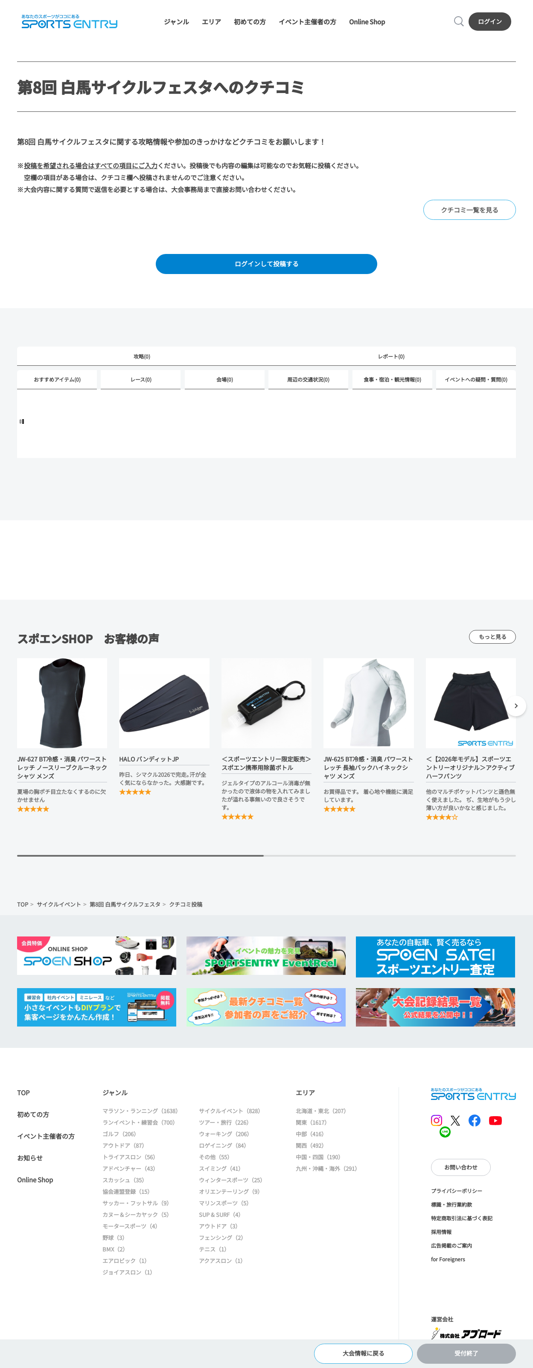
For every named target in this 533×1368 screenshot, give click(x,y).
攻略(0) (142, 359)
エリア (211, 22)
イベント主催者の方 (307, 22)
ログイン (490, 22)
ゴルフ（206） (120, 1137)
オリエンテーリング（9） (231, 1195)
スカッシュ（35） (124, 1183)
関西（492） (311, 1149)
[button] (516, 711)
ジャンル (176, 22)
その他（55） (216, 1160)
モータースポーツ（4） (131, 1229)
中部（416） (311, 1137)
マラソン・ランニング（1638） (141, 1114)
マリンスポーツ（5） (225, 1206)
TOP (22, 908)
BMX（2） (115, 1252)
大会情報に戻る (363, 1352)
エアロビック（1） (126, 1264)
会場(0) (224, 382)
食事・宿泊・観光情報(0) (392, 382)
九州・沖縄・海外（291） (328, 1172)
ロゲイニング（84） (224, 1149)
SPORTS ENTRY (69, 22)
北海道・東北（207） (322, 1114)
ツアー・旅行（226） (225, 1126)
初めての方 (250, 22)
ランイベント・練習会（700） (140, 1126)
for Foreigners (448, 1262)
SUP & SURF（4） (221, 1218)
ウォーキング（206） (225, 1137)
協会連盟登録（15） (127, 1195)
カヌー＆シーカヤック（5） (137, 1218)
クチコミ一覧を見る (469, 211)
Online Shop (367, 22)
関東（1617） (313, 1126)
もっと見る (492, 640)
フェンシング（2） (222, 1241)
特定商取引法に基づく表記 (461, 1221)
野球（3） (115, 1241)
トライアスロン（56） (130, 1160)
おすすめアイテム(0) (57, 382)
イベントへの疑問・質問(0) (476, 382)
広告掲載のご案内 (451, 1248)
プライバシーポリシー (456, 1194)
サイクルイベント (59, 908)
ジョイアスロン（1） (128, 1276)
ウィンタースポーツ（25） (232, 1183)
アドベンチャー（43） (130, 1172)
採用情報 (441, 1235)
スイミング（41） (221, 1172)
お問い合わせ (461, 1171)
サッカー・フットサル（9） (137, 1206)
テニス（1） (214, 1252)
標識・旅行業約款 (451, 1207)
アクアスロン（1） (222, 1264)
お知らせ (30, 1161)
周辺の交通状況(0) (308, 382)
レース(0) (140, 382)
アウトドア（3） (220, 1229)
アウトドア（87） (124, 1149)
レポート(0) (391, 359)
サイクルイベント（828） (231, 1114)
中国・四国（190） (320, 1160)
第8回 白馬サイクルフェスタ (125, 908)
